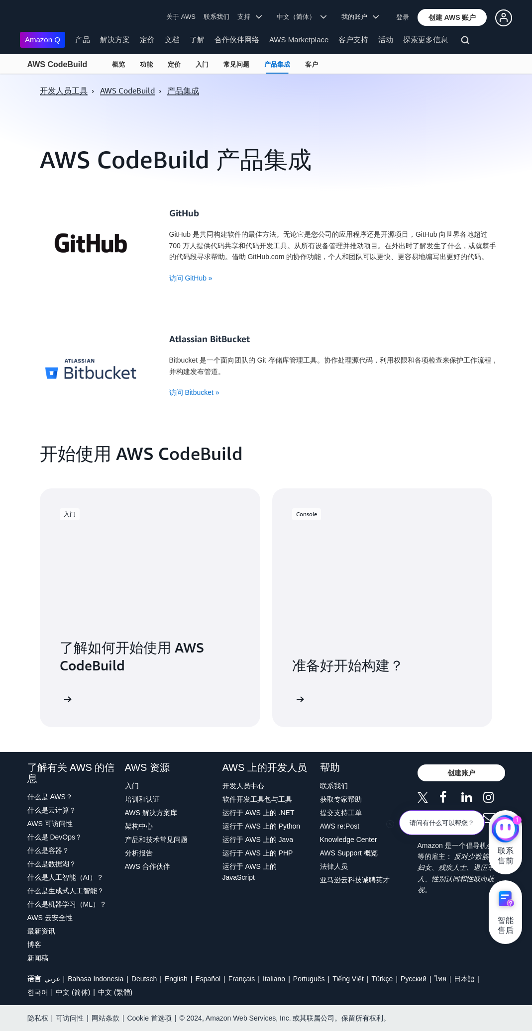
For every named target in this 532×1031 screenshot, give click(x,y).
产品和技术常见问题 (156, 840)
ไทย (440, 979)
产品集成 (277, 64)
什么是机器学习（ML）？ (66, 904)
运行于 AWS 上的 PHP (257, 853)
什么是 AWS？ (50, 797)
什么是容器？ (48, 850)
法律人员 (334, 866)
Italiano (274, 979)
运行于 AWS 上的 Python (261, 826)
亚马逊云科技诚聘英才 (355, 880)
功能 (146, 64)
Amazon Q (42, 39)
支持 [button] (249, 16)
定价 (147, 39)
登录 (402, 17)
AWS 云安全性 (50, 918)
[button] (452, 17)
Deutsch (144, 979)
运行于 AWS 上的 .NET (258, 813)
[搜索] (466, 42)
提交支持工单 (341, 813)
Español (207, 979)
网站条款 (105, 1018)
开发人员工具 (64, 90)
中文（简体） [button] (302, 16)
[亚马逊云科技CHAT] (505, 830)
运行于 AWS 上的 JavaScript (249, 871)
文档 (172, 39)
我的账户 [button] (360, 16)
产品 (82, 39)
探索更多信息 (425, 39)
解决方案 (115, 39)
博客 (34, 944)
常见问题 (236, 64)
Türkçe (382, 979)
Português (309, 979)
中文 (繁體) (115, 992)
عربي (52, 979)
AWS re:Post (340, 826)
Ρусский (413, 979)
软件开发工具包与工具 (257, 799)
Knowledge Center (348, 840)
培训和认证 (142, 799)
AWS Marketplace (298, 39)
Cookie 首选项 (149, 1018)
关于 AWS (181, 16)
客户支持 (353, 39)
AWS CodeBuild (57, 64)
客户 (311, 64)
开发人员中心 (243, 786)
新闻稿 (37, 958)
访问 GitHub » (191, 278)
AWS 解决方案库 (151, 813)
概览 (118, 64)
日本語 (464, 979)
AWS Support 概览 (349, 853)
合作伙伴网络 (236, 39)
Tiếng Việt (348, 979)
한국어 (37, 992)
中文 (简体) (73, 992)
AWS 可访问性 (50, 824)
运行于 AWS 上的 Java (258, 840)
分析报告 (139, 853)
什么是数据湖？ (51, 864)
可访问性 (70, 1018)
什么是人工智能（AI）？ (65, 877)
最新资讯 (41, 931)
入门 (202, 64)
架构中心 (139, 826)
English (176, 979)
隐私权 (37, 1018)
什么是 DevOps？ (54, 837)
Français (241, 979)
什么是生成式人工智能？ (65, 891)
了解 (197, 39)
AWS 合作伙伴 (147, 866)
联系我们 (216, 16)
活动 (385, 39)
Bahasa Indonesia (95, 979)
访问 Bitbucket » (194, 392)
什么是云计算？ (51, 810)
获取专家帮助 (341, 799)
